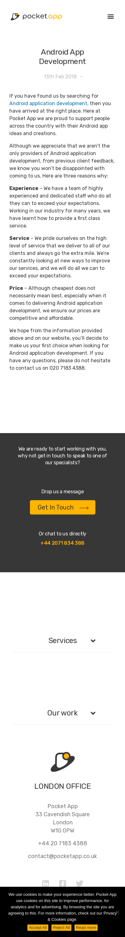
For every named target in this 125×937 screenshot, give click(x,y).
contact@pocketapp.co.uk (62, 856)
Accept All (38, 927)
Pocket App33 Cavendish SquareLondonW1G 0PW (63, 818)
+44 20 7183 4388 (62, 843)
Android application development (48, 103)
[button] (110, 16)
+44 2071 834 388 (62, 543)
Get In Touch (63, 507)
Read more (86, 927)
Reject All (61, 927)
